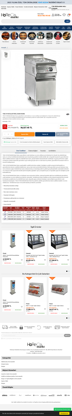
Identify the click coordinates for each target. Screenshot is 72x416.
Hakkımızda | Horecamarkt (8, 361)
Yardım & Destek (28, 6)
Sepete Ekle (24, 134)
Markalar (3, 6)
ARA (67, 21)
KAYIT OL (67, 335)
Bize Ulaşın (44, 15)
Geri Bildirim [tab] (52, 150)
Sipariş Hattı (10, 142)
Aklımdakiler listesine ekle (62, 142)
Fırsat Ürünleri (19, 6)
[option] (5, 37)
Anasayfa (3, 47)
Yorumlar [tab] (43, 150)
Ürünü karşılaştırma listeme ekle (27, 142)
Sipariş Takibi (10, 6)
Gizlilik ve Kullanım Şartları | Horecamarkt (11, 376)
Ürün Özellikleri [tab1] (21, 150)
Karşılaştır (37, 142)
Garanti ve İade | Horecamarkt (9, 374)
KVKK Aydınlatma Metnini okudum (12, 338)
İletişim (3, 366)
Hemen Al (45, 134)
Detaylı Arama (5, 364)
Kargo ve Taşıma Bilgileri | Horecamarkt (11, 378)
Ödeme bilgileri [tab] (32, 150)
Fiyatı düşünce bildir (48, 142)
